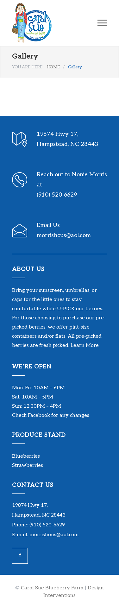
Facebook (39, 415)
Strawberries (27, 465)
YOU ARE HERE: (27, 67)
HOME (53, 67)
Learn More (85, 345)
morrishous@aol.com (64, 235)
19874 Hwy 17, (30, 505)
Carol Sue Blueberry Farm (52, 588)
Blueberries (26, 456)
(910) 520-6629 (57, 194)
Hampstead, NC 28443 (39, 515)
